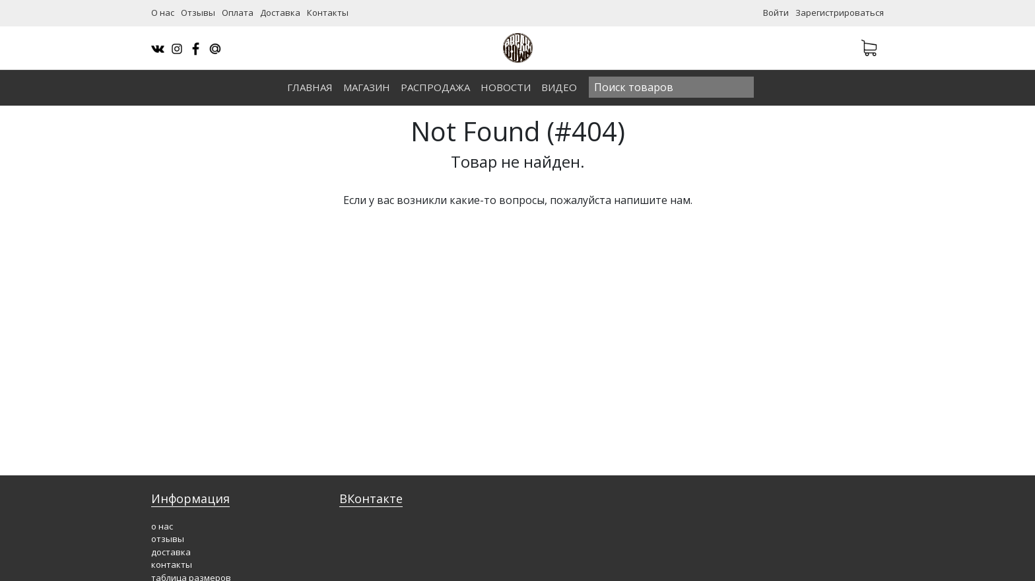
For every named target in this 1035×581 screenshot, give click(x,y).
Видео (559, 87)
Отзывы (198, 12)
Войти (776, 12)
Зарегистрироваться (839, 12)
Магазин (366, 87)
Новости (506, 87)
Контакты (328, 12)
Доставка (280, 12)
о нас (162, 526)
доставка (171, 552)
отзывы (167, 539)
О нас (162, 12)
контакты (171, 564)
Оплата (237, 12)
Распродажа (435, 87)
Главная (310, 87)
